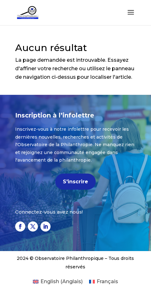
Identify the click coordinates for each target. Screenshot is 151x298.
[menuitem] (58, 281)
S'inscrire (75, 182)
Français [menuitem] (107, 281)
